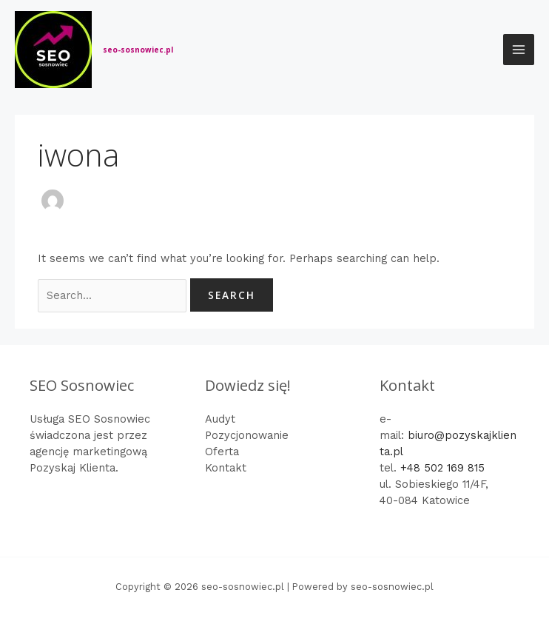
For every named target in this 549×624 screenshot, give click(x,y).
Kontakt (225, 467)
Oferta (222, 451)
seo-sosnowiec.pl (138, 49)
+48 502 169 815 (442, 467)
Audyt (220, 419)
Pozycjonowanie (247, 435)
